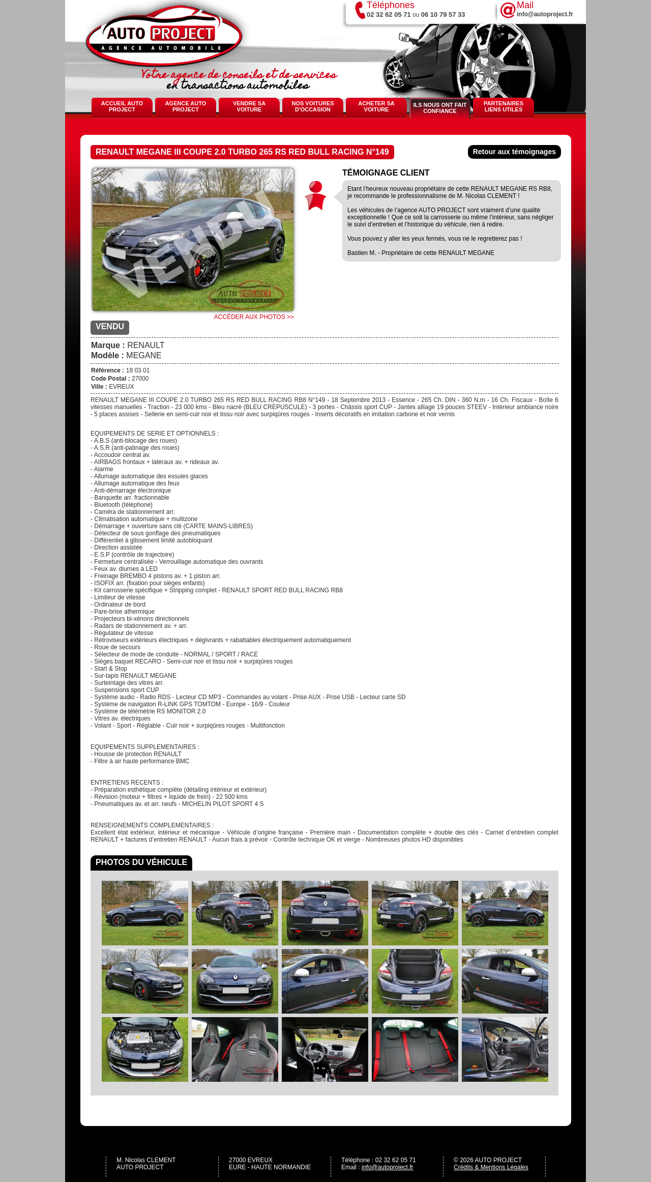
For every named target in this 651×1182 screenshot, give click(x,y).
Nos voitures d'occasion (312, 106)
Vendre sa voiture (249, 106)
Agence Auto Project (185, 106)
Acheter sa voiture (376, 106)
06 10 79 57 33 (443, 14)
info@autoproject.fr (387, 1167)
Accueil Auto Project (122, 106)
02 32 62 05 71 (389, 14)
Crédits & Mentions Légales (491, 1167)
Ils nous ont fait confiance (439, 108)
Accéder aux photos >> (254, 317)
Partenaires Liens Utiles (503, 106)
